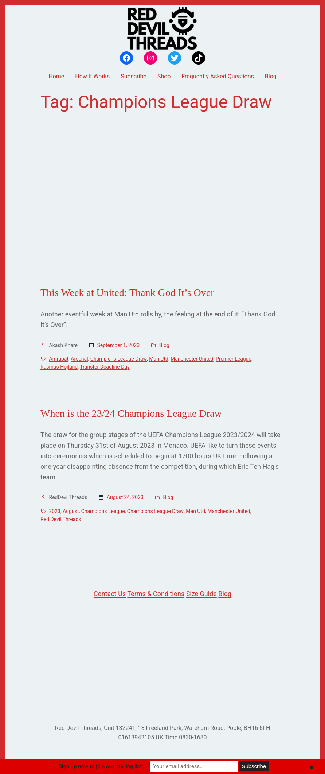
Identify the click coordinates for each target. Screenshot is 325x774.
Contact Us (110, 594)
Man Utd (158, 359)
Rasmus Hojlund (59, 367)
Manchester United (192, 359)
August (71, 511)
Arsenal (79, 359)
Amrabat (59, 359)
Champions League (103, 511)
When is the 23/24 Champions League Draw (131, 413)
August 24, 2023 (125, 497)
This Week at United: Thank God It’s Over (127, 292)
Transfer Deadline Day (104, 367)
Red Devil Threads (60, 519)
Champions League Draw (118, 359)
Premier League (233, 359)
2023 (54, 511)
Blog (164, 345)
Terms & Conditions (155, 594)
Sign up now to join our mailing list (100, 766)
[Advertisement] (162, 199)
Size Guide (201, 594)
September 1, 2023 (118, 345)
